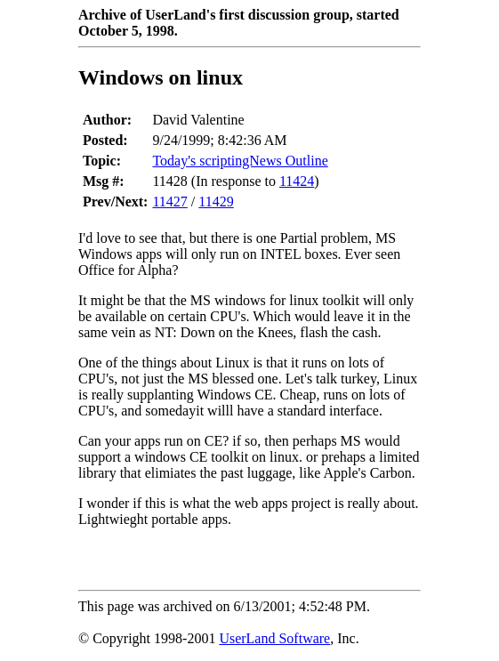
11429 (215, 201)
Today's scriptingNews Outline (239, 160)
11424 (296, 181)
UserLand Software (274, 638)
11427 (169, 201)
